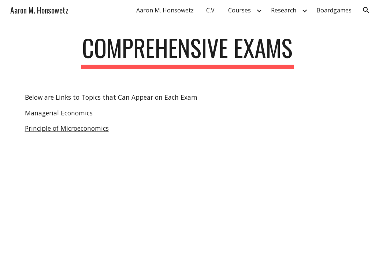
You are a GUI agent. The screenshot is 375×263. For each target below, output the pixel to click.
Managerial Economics (59, 112)
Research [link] (283, 10)
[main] (187, 51)
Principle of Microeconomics (67, 128)
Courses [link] (239, 10)
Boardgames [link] (334, 10)
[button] (366, 10)
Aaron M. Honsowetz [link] (165, 10)
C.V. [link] (211, 10)
